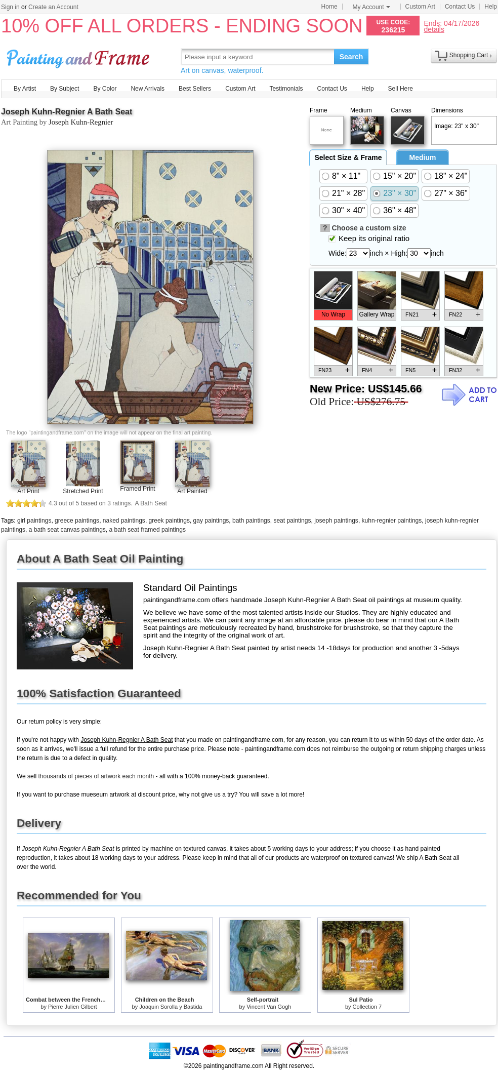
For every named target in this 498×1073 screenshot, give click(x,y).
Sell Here (400, 88)
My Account (371, 7)
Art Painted (192, 491)
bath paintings (251, 520)
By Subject (64, 88)
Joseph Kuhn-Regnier (81, 122)
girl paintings (34, 520)
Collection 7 (367, 1007)
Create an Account (53, 7)
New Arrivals (147, 88)
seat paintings (292, 520)
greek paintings (169, 520)
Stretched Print (83, 491)
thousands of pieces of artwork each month (96, 776)
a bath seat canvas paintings (67, 529)
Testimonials (286, 88)
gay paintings (211, 520)
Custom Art (420, 6)
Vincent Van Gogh (268, 1007)
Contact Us (460, 6)
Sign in (10, 7)
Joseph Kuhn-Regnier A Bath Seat (66, 111)
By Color (104, 88)
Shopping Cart (468, 55)
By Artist (25, 88)
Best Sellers (195, 88)
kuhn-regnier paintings (392, 520)
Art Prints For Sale (79, 56)
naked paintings (124, 520)
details (434, 29)
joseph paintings (336, 520)
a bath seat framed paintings (147, 529)
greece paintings (77, 520)
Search (351, 57)
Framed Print (137, 488)
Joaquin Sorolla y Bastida (170, 1007)
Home (329, 6)
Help (490, 6)
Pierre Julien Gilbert (72, 1007)
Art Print (28, 491)
